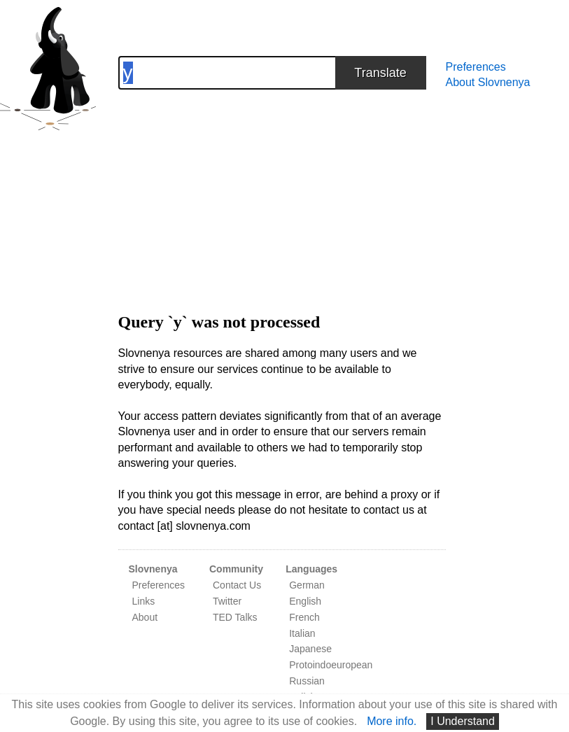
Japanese (310, 648)
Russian (307, 681)
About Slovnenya (488, 82)
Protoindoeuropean (330, 664)
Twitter (227, 601)
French (304, 617)
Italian (302, 633)
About (145, 617)
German (307, 585)
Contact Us (237, 585)
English (305, 601)
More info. (391, 721)
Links (143, 601)
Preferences (476, 67)
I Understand (462, 721)
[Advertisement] (282, 188)
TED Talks (235, 617)
